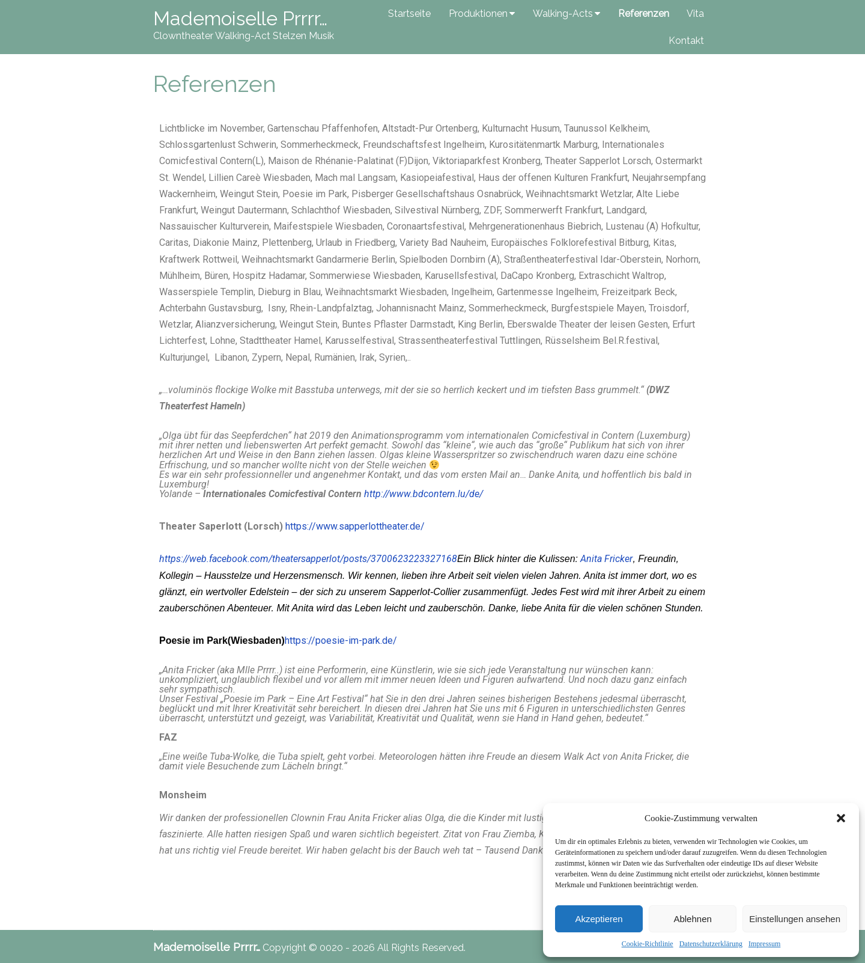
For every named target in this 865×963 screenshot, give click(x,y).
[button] (841, 818)
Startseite (409, 13)
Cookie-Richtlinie (647, 944)
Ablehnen (692, 919)
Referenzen (643, 13)
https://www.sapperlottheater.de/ (355, 526)
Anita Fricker (606, 558)
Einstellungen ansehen (794, 919)
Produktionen (478, 13)
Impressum (764, 944)
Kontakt (686, 40)
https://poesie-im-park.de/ (341, 640)
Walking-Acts (563, 13)
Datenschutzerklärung (710, 944)
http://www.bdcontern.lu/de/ (423, 494)
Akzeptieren (598, 919)
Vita (695, 13)
